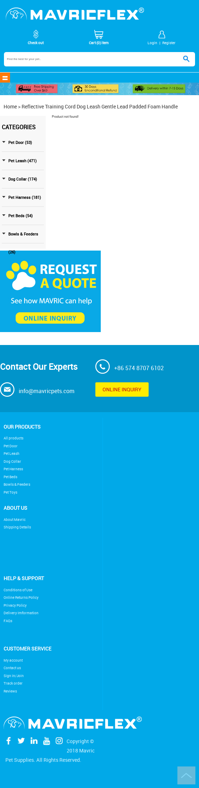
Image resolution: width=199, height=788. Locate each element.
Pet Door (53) (20, 142)
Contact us (12, 668)
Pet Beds (10, 477)
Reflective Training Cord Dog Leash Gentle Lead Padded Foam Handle (100, 106)
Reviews (10, 691)
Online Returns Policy (21, 597)
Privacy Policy (15, 605)
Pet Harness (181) (24, 197)
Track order (13, 683)
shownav (5, 78)
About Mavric (15, 519)
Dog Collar (12, 461)
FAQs (8, 621)
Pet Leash (11, 453)
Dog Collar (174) (22, 179)
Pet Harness (13, 469)
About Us (15, 507)
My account (13, 660)
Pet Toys (10, 492)
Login (152, 42)
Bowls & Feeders (17, 484)
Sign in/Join (14, 675)
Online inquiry (122, 389)
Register (169, 42)
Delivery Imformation (21, 613)
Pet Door (11, 446)
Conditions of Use (18, 590)
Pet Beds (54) (20, 215)
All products (13, 438)
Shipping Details (17, 527)
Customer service (27, 648)
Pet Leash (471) (22, 160)
